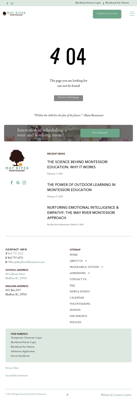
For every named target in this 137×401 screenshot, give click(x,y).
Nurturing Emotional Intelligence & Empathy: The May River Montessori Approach (83, 212)
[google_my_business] (18, 183)
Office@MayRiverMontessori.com (26, 262)
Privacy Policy (12, 368)
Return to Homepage (68, 97)
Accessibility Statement (17, 375)
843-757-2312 (15, 253)
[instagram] (12, 4)
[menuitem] (89, 3)
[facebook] (7, 4)
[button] (132, 13)
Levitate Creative (122, 395)
